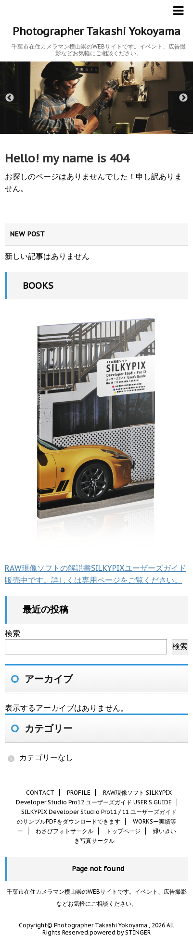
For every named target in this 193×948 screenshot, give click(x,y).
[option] (96, 98)
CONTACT (40, 792)
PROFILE (78, 792)
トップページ (123, 831)
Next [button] (183, 98)
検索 (12, 633)
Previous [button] (9, 98)
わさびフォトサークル (64, 831)
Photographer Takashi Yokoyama (96, 31)
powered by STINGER (120, 932)
